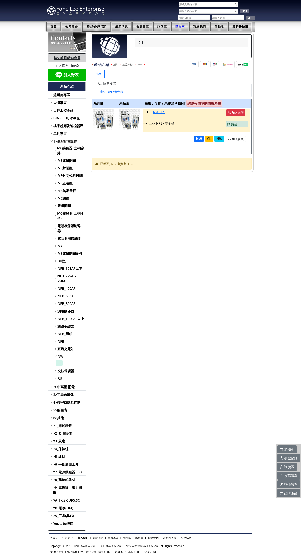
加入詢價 (236, 113)
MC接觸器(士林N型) (70, 216)
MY (60, 246)
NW (60, 356)
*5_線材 (59, 456)
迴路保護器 (65, 326)
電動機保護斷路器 (69, 228)
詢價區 (162, 26)
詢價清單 (288, 484)
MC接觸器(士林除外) (70, 150)
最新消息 (121, 26)
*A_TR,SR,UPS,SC (66, 500)
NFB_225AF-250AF (66, 278)
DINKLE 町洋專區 (66, 118)
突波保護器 (65, 371)
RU (59, 378)
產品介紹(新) (96, 26)
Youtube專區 (63, 523)
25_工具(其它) (63, 515)
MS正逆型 (65, 183)
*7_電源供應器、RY (68, 472)
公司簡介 (71, 26)
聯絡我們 (199, 26)
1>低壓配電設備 (65, 141)
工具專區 (60, 133)
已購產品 (288, 493)
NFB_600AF (66, 296)
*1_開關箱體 (62, 425)
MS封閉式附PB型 (70, 175)
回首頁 (54, 537)
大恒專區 (60, 102)
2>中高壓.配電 (64, 387)
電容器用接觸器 (69, 238)
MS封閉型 (65, 168)
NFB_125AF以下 (69, 268)
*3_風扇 (59, 441)
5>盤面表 (60, 410)
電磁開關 (64, 206)
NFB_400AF (66, 288)
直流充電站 (65, 349)
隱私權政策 (169, 537)
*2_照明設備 (62, 433)
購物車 (180, 26)
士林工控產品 (63, 110)
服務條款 (186, 537)
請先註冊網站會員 (67, 58)
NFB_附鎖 (64, 334)
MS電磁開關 (66, 160)
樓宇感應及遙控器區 (68, 126)
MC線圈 (63, 198)
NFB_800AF (66, 303)
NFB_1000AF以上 (70, 318)
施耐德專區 (61, 95)
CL (59, 363)
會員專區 (142, 26)
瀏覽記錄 (288, 458)
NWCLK (159, 112)
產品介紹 (127, 64)
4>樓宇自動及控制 (66, 402)
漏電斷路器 (65, 311)
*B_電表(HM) (63, 508)
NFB (60, 341)
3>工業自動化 (63, 394)
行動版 (219, 26)
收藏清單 (288, 475)
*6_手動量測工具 (66, 464)
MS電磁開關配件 (70, 253)
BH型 (61, 261)
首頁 (53, 26)
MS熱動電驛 (66, 190)
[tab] (111, 92)
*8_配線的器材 (64, 480)
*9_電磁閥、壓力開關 (67, 490)
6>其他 (58, 418)
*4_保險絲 (61, 449)
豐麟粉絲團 (240, 26)
